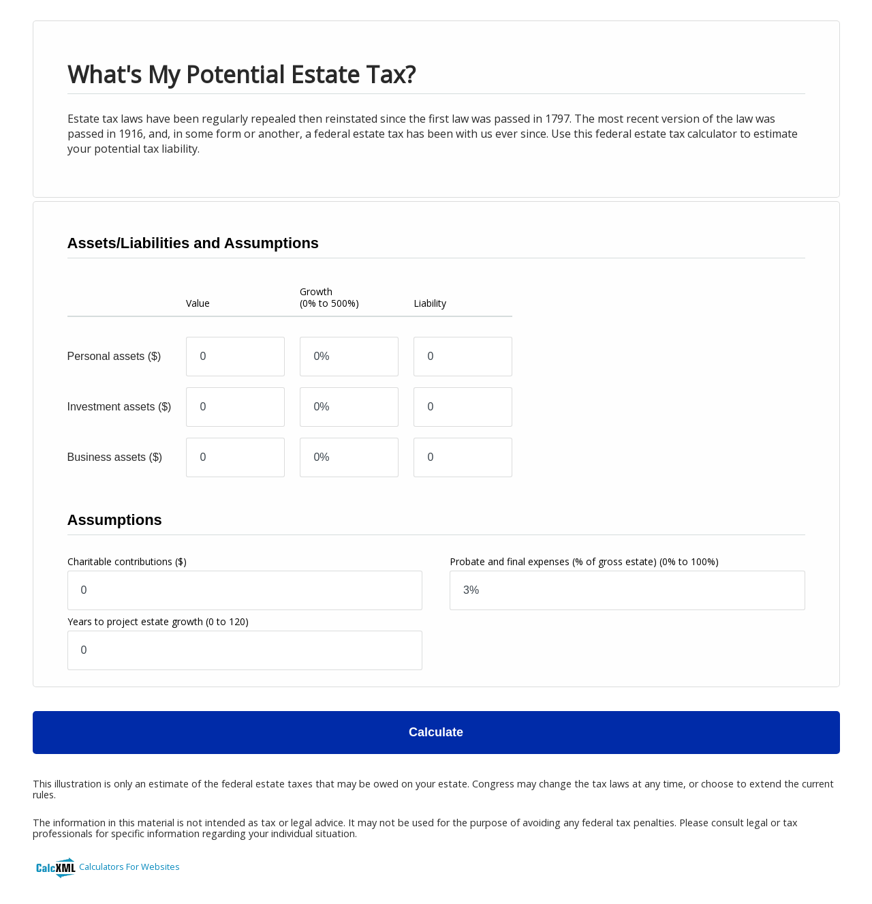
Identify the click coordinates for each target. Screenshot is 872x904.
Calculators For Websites (129, 866)
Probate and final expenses (584, 561)
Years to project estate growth (158, 621)
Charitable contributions (127, 561)
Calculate (436, 732)
